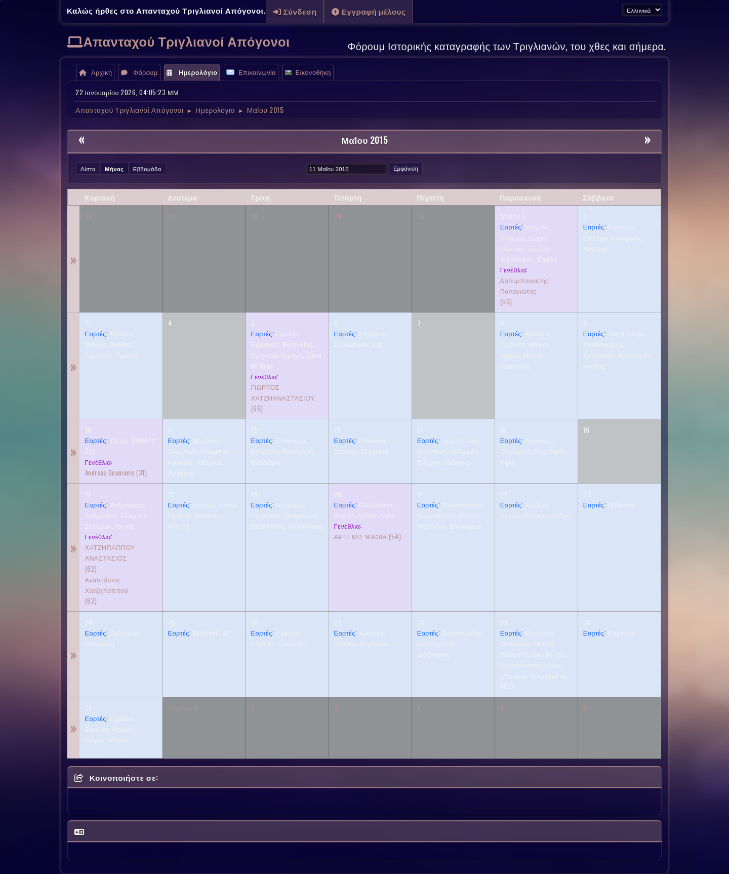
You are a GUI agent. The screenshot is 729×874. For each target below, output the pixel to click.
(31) (116, 473)
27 (172, 216)
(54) (367, 536)
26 (89, 216)
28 (255, 216)
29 (338, 216)
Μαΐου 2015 (365, 140)
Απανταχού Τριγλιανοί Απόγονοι (187, 40)
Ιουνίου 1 (182, 707)
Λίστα (88, 169)
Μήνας (114, 169)
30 (421, 216)
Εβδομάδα (147, 169)
